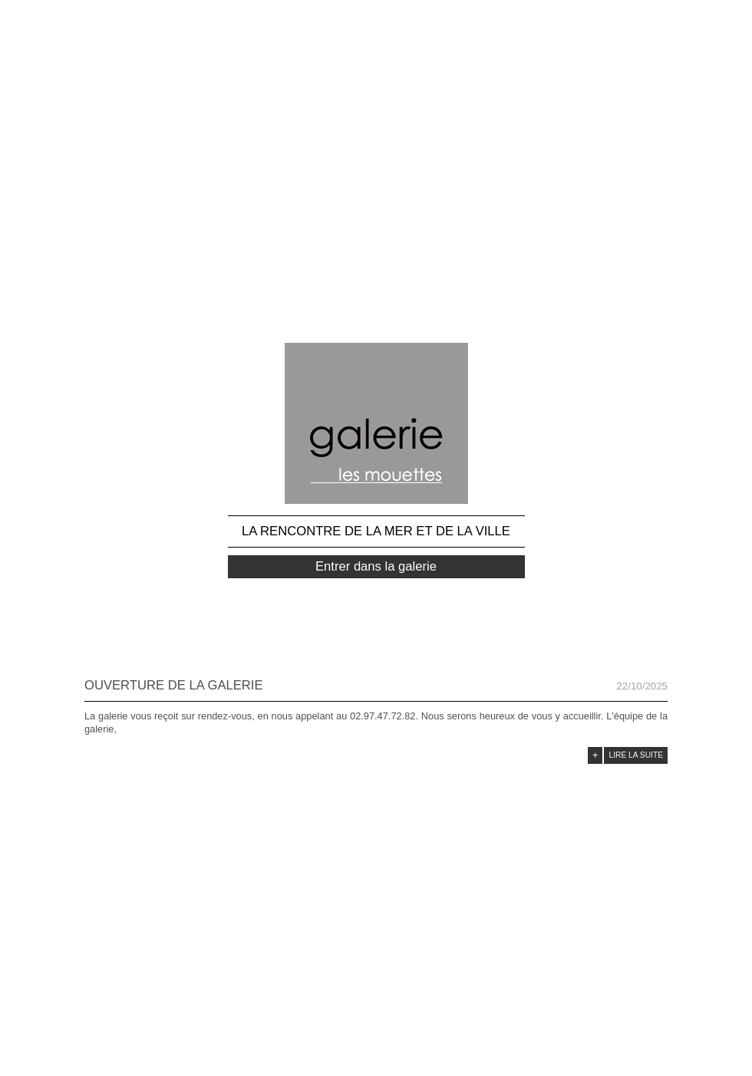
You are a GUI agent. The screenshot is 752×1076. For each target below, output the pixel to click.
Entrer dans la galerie (376, 566)
